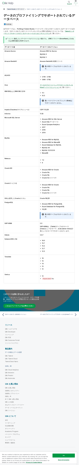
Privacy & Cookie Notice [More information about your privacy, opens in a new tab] (34, 462)
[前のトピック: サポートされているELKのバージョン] (20, 314)
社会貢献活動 (9, 426)
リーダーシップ (10, 423)
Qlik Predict (9, 375)
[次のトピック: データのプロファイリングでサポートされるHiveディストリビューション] (58, 314)
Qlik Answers (9, 372)
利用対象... (9, 24)
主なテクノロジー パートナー (14, 405)
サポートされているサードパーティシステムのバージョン (43, 9)
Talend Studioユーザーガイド (15, 9)
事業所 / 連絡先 (10, 443)
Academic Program (11, 431)
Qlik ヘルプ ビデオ (11, 329)
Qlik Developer (10, 332)
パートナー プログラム (12, 434)
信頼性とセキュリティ (12, 390)
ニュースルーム (10, 440)
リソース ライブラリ (11, 343)
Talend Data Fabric (11, 361)
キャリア (8, 437)
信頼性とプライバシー (12, 393)
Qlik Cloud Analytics (12, 370)
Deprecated (47, 278)
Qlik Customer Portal (12, 340)
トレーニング (9, 334)
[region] (38, 458)
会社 (6, 420)
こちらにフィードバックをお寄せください (19, 306)
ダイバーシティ (10, 428)
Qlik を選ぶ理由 (10, 388)
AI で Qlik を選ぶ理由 (12, 399)
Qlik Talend (9, 356)
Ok (64, 455)
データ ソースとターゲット (14, 407)
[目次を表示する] (4, 9)
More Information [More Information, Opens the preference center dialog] (63, 460)
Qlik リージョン (10, 410)
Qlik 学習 (8, 337)
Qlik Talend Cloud (11, 358)
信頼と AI (8, 396)
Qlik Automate (10, 378)
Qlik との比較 (9, 402)
